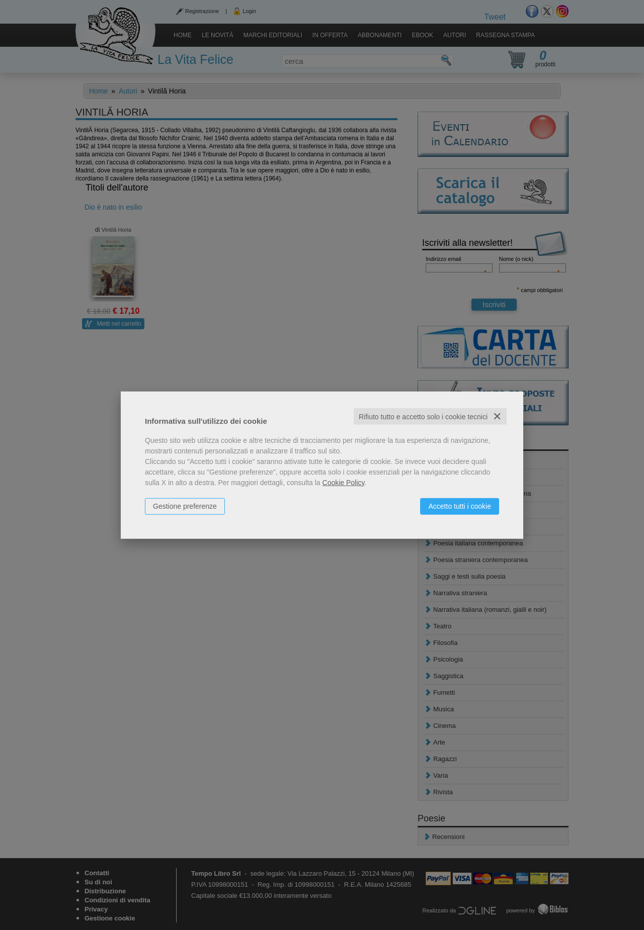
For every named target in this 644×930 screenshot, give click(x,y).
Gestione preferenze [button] (185, 506)
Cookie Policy (344, 482)
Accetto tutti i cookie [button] (459, 506)
